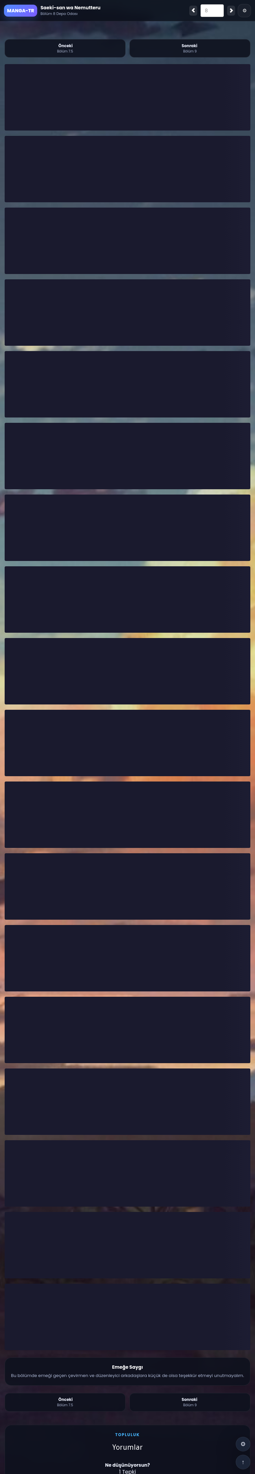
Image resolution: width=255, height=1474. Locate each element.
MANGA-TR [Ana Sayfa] (20, 10)
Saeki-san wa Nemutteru (71, 7)
